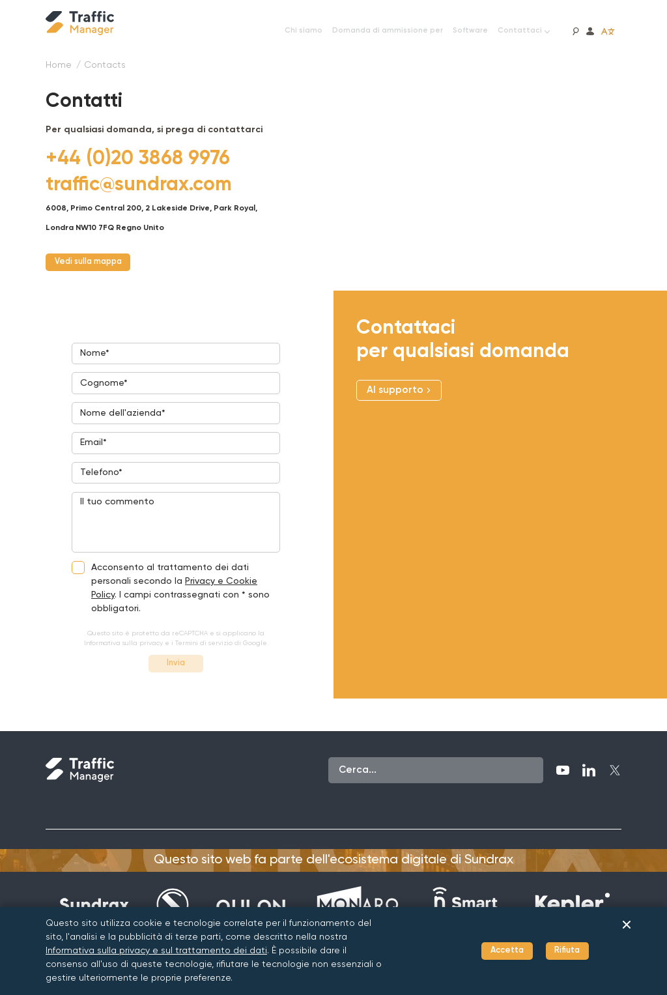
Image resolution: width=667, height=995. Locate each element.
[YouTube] (562, 793)
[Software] (470, 31)
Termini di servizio (204, 662)
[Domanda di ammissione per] (387, 31)
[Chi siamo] (303, 31)
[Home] (59, 65)
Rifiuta (563, 951)
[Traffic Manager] (80, 23)
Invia (176, 684)
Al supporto (399, 393)
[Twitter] (614, 793)
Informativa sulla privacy (123, 662)
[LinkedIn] (588, 793)
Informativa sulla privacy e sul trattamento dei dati (156, 950)
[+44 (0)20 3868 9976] (138, 159)
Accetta (494, 951)
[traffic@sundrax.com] (139, 185)
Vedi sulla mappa (97, 263)
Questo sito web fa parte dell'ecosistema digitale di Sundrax (333, 882)
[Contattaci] (524, 31)
